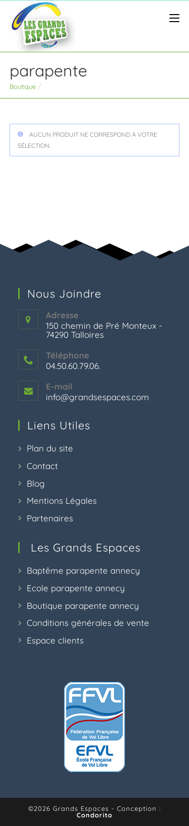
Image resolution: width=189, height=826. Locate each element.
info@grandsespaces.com (97, 397)
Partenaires (50, 518)
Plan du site (50, 448)
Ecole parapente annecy (76, 588)
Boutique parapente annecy (83, 605)
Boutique (23, 86)
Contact (42, 466)
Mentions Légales (62, 500)
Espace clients (55, 640)
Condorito (94, 815)
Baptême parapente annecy (83, 570)
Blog (36, 483)
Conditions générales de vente (88, 622)
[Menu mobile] (170, 18)
